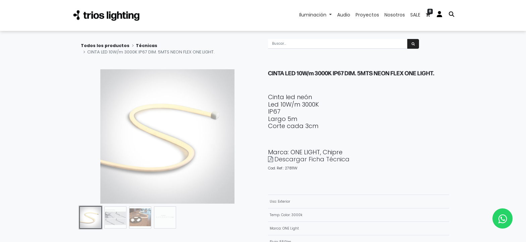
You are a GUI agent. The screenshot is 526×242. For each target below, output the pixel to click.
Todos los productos (105, 45)
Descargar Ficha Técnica (312, 159)
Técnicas (146, 45)
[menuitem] (343, 15)
